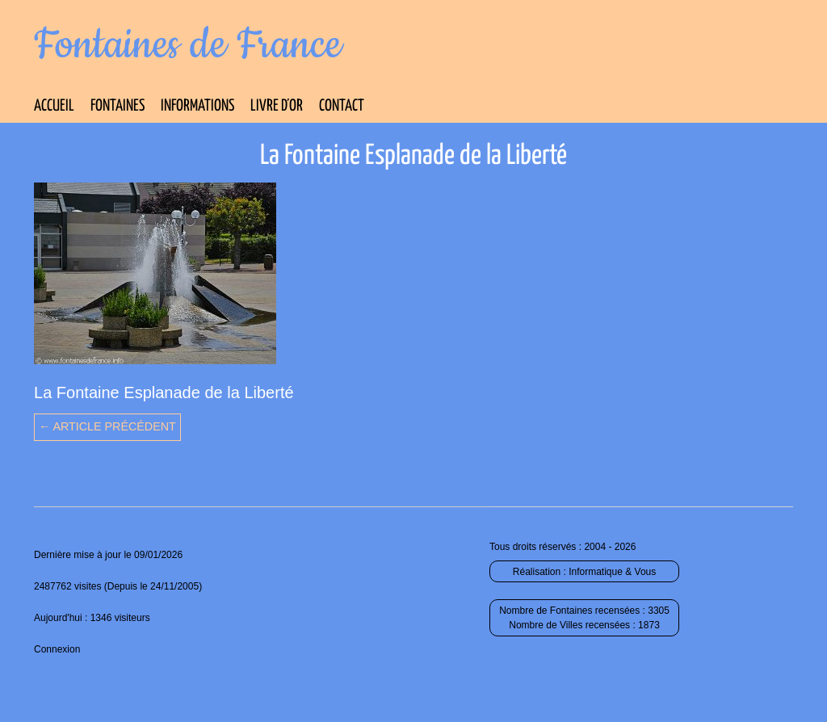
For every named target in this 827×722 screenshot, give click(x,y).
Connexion (57, 649)
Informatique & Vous (612, 571)
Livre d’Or (276, 106)
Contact (341, 106)
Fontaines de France (188, 45)
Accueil (54, 106)
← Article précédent (107, 426)
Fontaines (117, 106)
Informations (197, 106)
